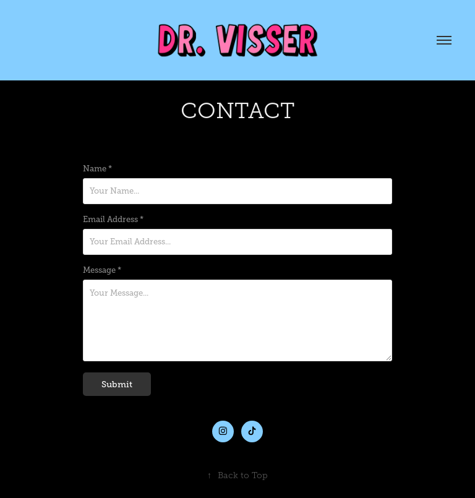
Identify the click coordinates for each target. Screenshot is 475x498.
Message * (102, 270)
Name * (97, 169)
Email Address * (113, 219)
